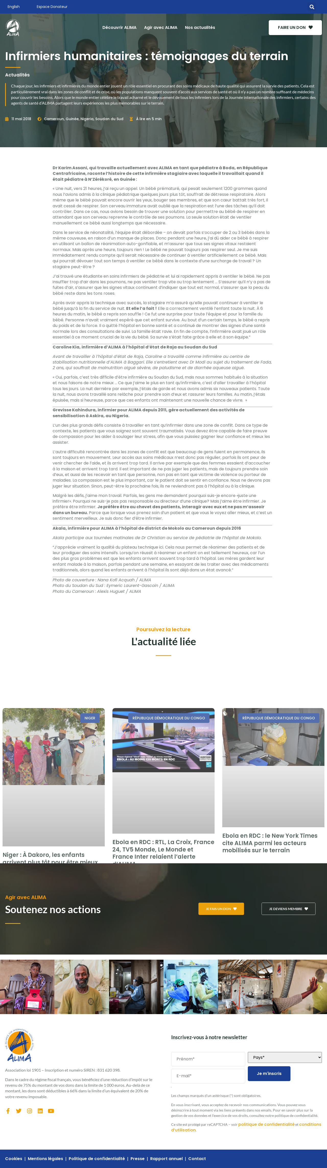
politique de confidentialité (266, 1124)
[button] (312, 7)
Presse (138, 1159)
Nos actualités (200, 27)
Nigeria (87, 118)
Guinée (72, 118)
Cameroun (54, 118)
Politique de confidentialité (97, 1159)
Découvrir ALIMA (119, 27)
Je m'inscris (269, 1073)
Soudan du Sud (109, 118)
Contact (197, 1159)
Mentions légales (45, 1159)
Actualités (17, 75)
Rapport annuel (166, 1159)
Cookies (13, 1159)
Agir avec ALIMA (160, 27)
